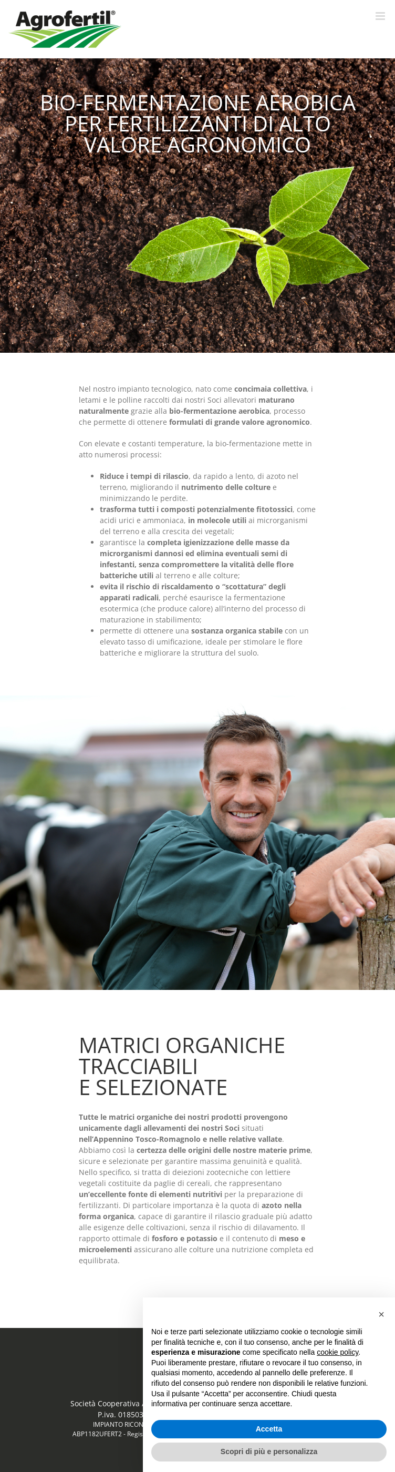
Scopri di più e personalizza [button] (269, 1451)
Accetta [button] (269, 1429)
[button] (381, 1314)
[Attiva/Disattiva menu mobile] (381, 16)
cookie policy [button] (337, 1352)
